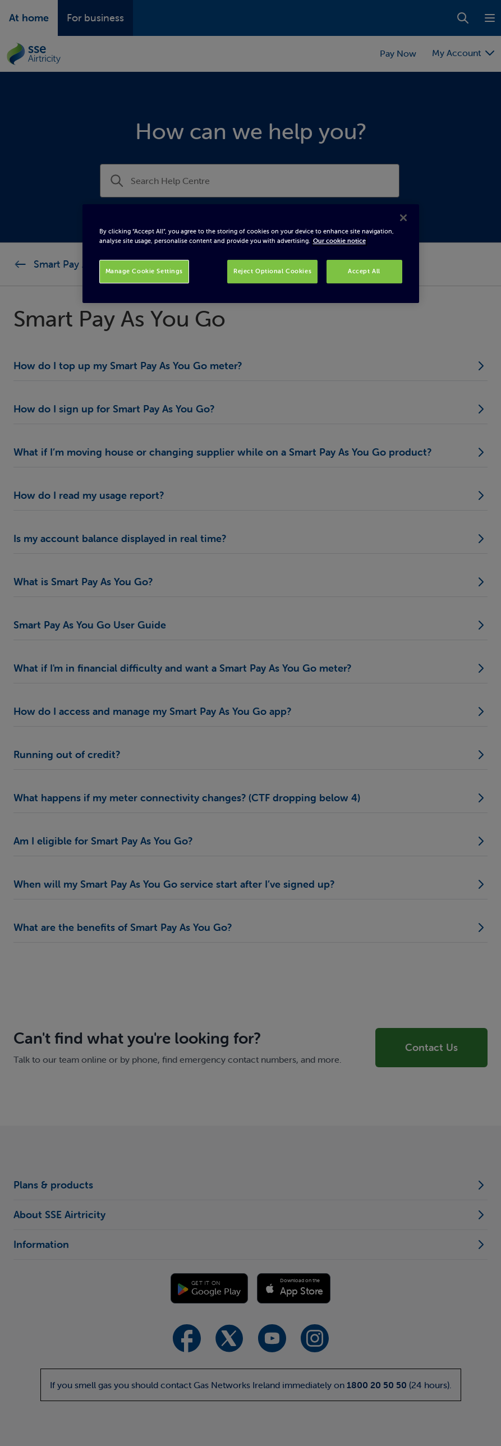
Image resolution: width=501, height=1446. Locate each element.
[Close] (403, 217)
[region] (250, 253)
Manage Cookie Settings (144, 271)
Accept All (364, 271)
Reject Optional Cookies (272, 271)
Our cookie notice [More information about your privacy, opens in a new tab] (339, 241)
